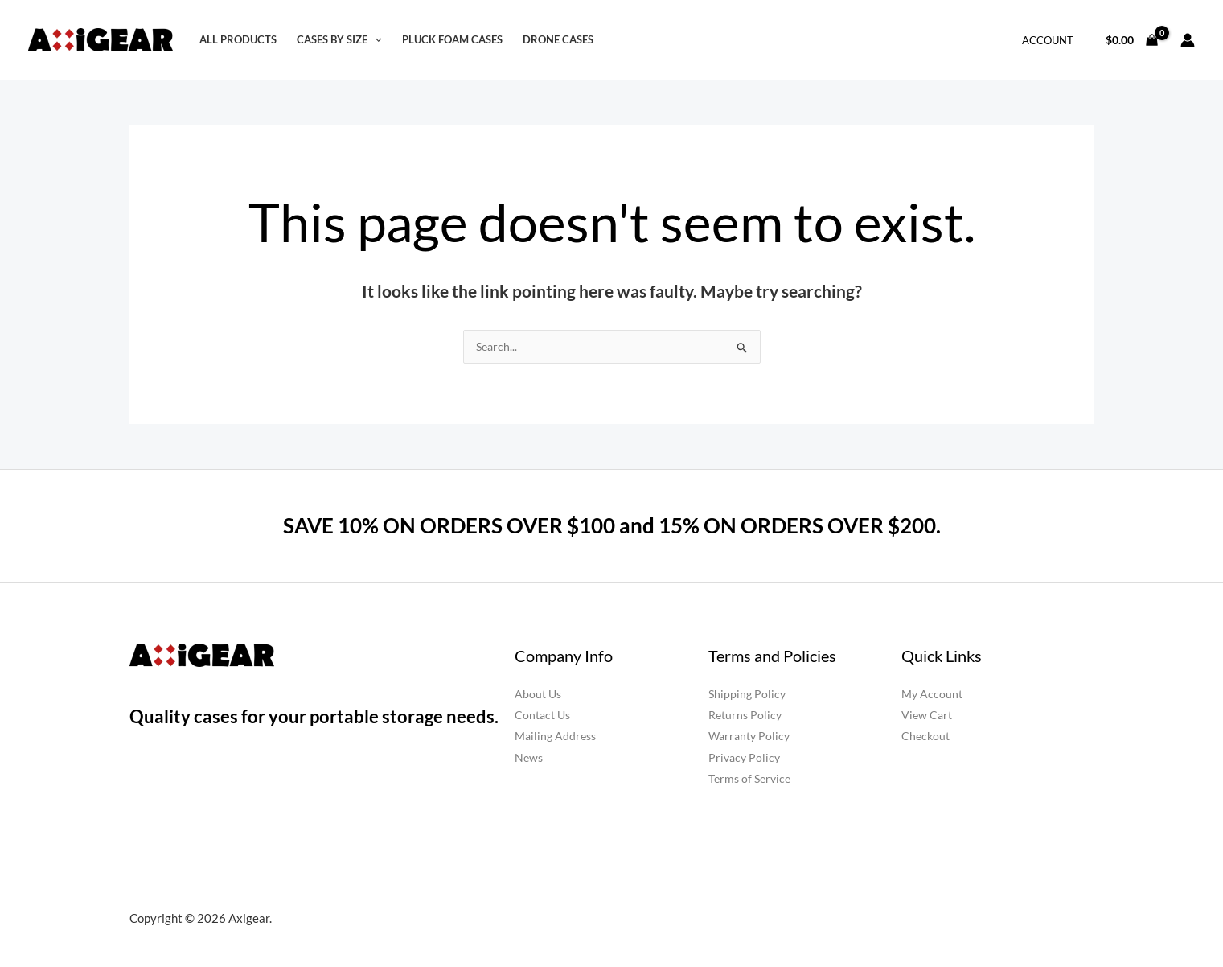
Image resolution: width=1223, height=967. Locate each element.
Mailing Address (555, 736)
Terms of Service (749, 778)
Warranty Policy (749, 736)
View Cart (926, 715)
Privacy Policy (744, 757)
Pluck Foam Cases (452, 40)
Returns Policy (745, 715)
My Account (931, 695)
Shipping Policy (747, 695)
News (529, 757)
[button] (374, 40)
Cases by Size (339, 40)
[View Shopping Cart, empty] (1132, 40)
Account (1047, 40)
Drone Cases (558, 40)
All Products (238, 40)
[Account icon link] (1187, 40)
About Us (538, 695)
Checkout (925, 736)
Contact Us (542, 715)
